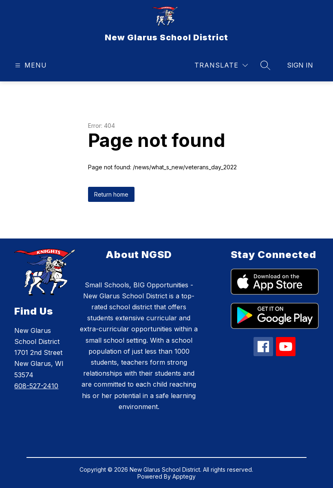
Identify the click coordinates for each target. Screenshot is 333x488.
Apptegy (184, 476)
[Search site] (265, 65)
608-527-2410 (36, 386)
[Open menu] (30, 65)
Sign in (300, 65)
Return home (111, 194)
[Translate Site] (221, 65)
